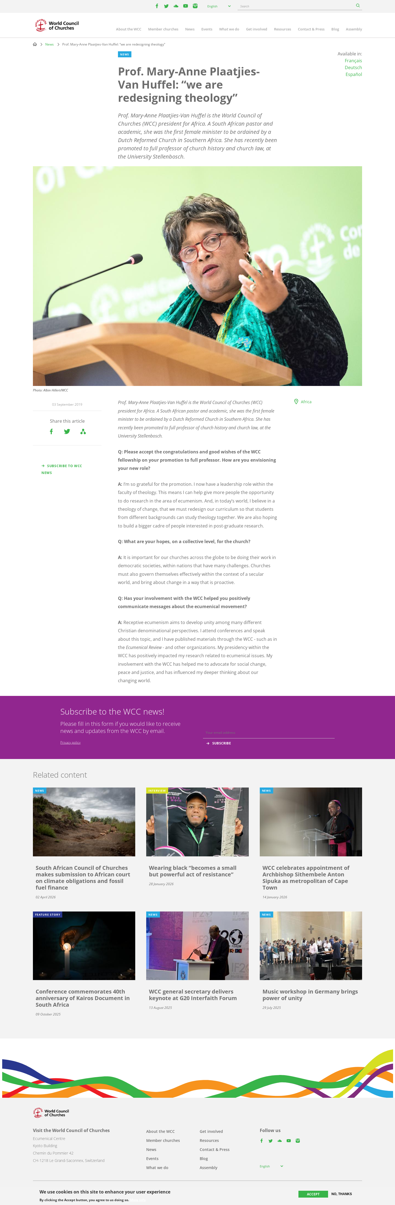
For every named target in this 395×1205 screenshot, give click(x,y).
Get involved (256, 29)
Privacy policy (70, 742)
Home (35, 44)
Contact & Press (311, 29)
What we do (229, 29)
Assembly (354, 29)
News (189, 29)
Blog (335, 29)
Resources (282, 29)
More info (138, 1200)
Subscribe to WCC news (61, 469)
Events (206, 29)
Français (353, 61)
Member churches (163, 29)
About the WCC (128, 29)
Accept (313, 1194)
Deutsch (353, 67)
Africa (306, 401)
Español (354, 74)
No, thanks (341, 1194)
